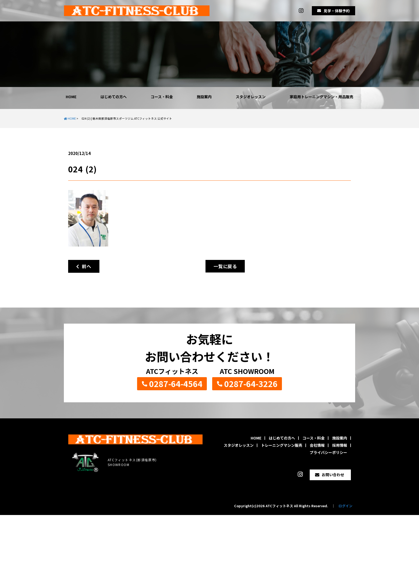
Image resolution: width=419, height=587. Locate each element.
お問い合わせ (333, 474)
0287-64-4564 (176, 383)
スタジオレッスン (251, 96)
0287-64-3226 (251, 383)
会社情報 (317, 445)
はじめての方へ (113, 96)
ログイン (345, 505)
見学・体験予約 (337, 10)
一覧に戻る (225, 266)
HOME (71, 96)
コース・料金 (162, 96)
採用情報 (339, 445)
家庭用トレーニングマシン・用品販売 (321, 96)
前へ (83, 266)
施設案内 (204, 96)
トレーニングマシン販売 (281, 445)
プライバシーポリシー (328, 452)
